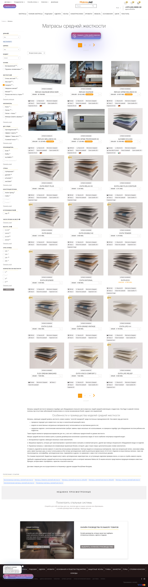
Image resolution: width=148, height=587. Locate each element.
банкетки (117, 569)
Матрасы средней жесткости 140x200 (74, 480)
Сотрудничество (19, 2)
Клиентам (44, 2)
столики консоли (137, 569)
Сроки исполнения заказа (82, 578)
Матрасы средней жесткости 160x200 (101, 480)
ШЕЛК (117, 14)
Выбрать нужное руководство (97, 547)
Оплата (103, 578)
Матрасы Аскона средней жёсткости (128, 480)
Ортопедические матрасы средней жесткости (19, 483)
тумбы (108, 569)
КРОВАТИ (88, 14)
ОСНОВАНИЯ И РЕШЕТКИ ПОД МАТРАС (71, 569)
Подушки (48, 14)
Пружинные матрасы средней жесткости (49, 483)
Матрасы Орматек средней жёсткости (47, 480)
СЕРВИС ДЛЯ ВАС (67, 578)
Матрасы (22, 14)
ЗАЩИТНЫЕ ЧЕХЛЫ (95, 569)
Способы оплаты (33, 2)
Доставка (8, 2)
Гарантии (57, 578)
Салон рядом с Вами (38, 547)
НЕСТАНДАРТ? (7, 41)
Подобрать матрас (10, 6)
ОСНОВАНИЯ (108, 14)
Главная (4, 21)
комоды (74, 573)
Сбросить (8, 289)
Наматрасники (77, 14)
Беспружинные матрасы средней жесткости (18, 480)
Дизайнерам (54, 2)
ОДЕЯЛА (57, 14)
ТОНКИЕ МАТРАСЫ (35, 14)
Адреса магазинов (130, 9)
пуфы (125, 569)
